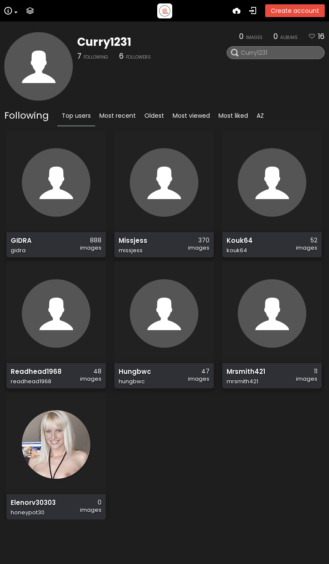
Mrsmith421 (246, 388)
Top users (76, 115)
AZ (260, 115)
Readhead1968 (36, 388)
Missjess (133, 245)
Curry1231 (104, 42)
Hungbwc (135, 388)
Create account (295, 10)
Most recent (117, 115)
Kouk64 (240, 245)
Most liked (233, 115)
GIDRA (21, 245)
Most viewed (191, 115)
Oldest (154, 115)
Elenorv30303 (33, 531)
